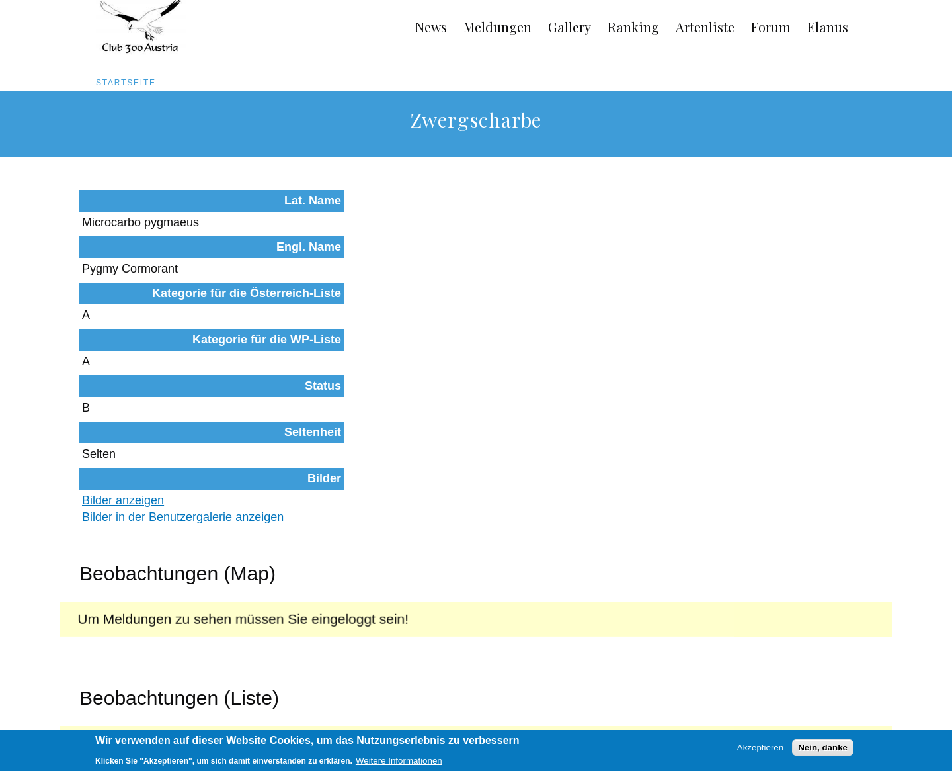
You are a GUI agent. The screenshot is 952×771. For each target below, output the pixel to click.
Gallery (569, 27)
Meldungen (497, 27)
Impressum (145, 713)
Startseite (126, 82)
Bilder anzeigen (387, 347)
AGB (90, 713)
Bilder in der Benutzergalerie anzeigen (447, 364)
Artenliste (705, 27)
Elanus (827, 27)
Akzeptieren (760, 750)
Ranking (633, 27)
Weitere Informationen (399, 763)
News (431, 27)
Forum (771, 27)
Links (200, 713)
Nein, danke (823, 750)
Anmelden (845, 713)
